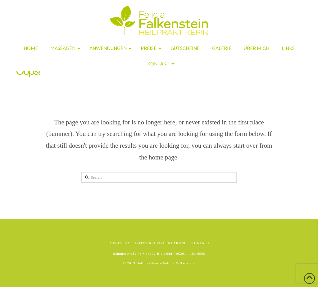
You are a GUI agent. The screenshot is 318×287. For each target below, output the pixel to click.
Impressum (119, 243)
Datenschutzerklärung (161, 243)
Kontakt (200, 243)
